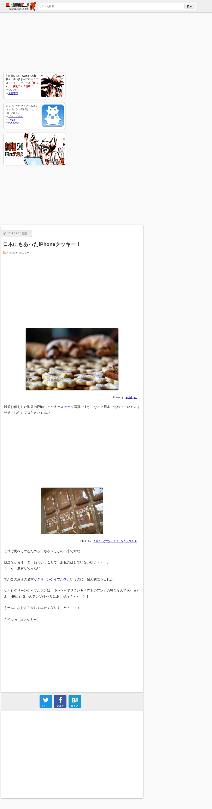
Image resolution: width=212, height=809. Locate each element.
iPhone (12, 619)
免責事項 (13, 93)
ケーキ (69, 407)
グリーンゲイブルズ (52, 579)
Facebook (13, 122)
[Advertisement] (34, 43)
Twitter (12, 119)
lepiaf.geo (131, 397)
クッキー (54, 407)
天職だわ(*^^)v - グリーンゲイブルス (115, 541)
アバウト (14, 89)
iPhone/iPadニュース (19, 252)
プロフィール (15, 116)
